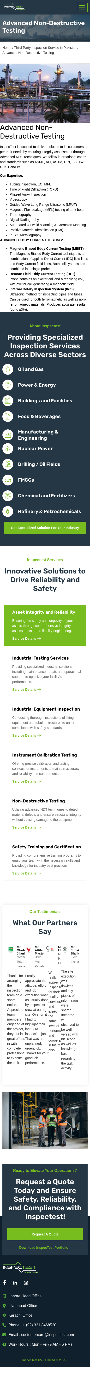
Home (6, 48)
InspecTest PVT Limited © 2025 (44, 1360)
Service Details (26, 638)
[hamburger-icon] (82, 7)
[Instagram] (27, 1282)
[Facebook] (6, 1282)
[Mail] (38, 1282)
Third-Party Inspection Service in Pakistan (45, 48)
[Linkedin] (16, 1282)
